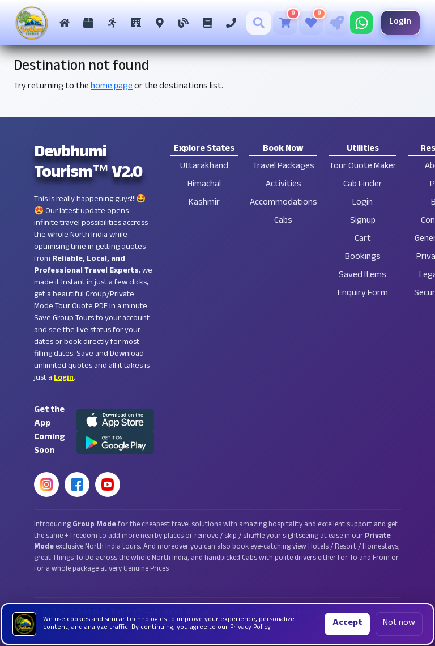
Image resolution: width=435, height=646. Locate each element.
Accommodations (283, 203)
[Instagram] (46, 484)
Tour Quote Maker (362, 167)
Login (398, 22)
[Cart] (283, 23)
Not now (399, 623)
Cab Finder (362, 185)
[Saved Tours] (309, 23)
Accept (347, 623)
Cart (363, 239)
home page (112, 87)
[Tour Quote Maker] (334, 22)
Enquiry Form (363, 293)
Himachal (204, 185)
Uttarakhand (204, 167)
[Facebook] (77, 484)
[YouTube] (107, 484)
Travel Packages (283, 167)
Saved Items (362, 275)
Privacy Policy (250, 628)
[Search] (257, 23)
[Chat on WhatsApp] (359, 22)
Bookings (363, 257)
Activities (283, 185)
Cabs (283, 221)
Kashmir (204, 203)
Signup (363, 221)
